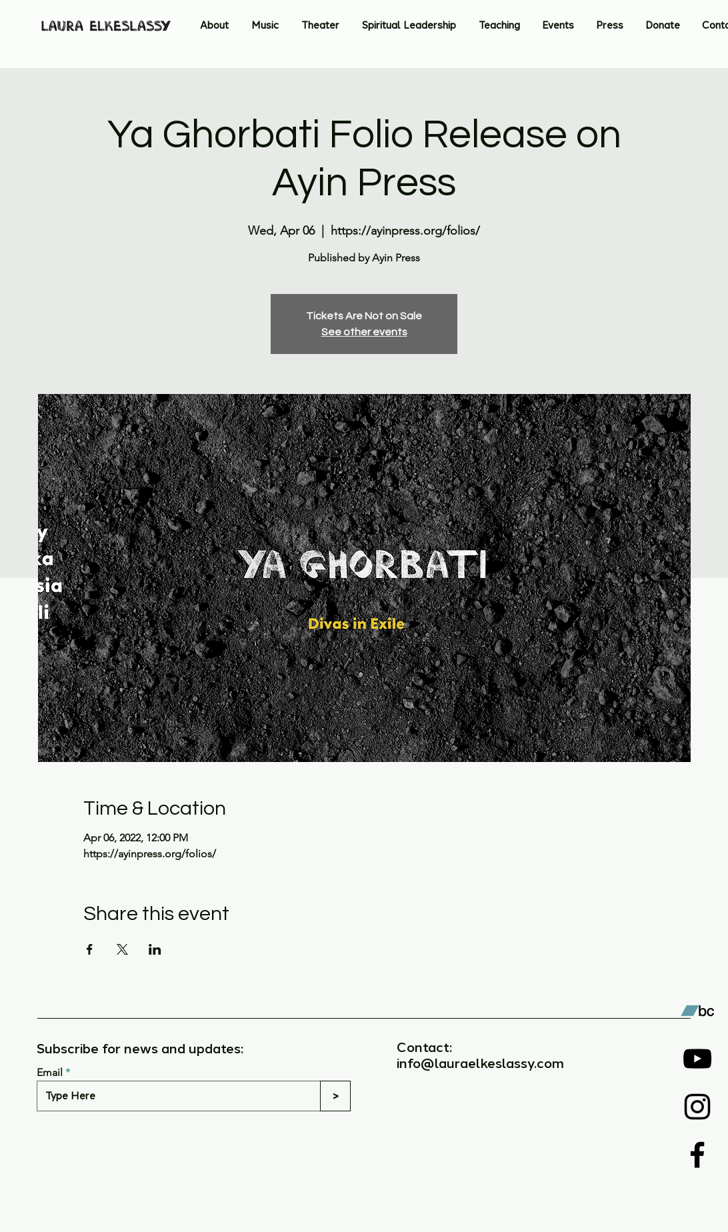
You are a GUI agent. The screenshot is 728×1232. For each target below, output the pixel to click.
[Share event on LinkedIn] (155, 949)
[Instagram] (697, 1106)
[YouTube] (697, 1058)
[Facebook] (697, 1154)
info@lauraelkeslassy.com (480, 1063)
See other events (364, 332)
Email (50, 1072)
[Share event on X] (122, 949)
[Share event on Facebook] (89, 949)
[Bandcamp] (697, 1010)
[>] (335, 1096)
